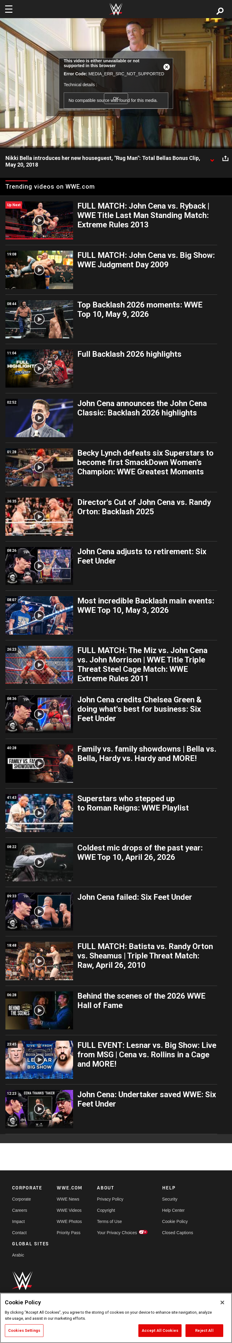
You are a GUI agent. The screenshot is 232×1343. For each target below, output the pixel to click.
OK (116, 98)
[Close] (222, 1302)
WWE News (68, 1199)
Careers (19, 1210)
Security (170, 1199)
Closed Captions (177, 1232)
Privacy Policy (110, 1199)
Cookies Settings (24, 1330)
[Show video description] (212, 158)
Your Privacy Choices (117, 1232)
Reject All (204, 1330)
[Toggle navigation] (9, 9)
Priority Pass (69, 1232)
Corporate (21, 1199)
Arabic (18, 1255)
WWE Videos (69, 1210)
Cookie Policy (175, 1221)
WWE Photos (69, 1221)
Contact (19, 1232)
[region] (116, 1318)
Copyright (106, 1210)
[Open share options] (225, 158)
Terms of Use (109, 1221)
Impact (18, 1221)
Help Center (173, 1210)
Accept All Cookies (160, 1330)
